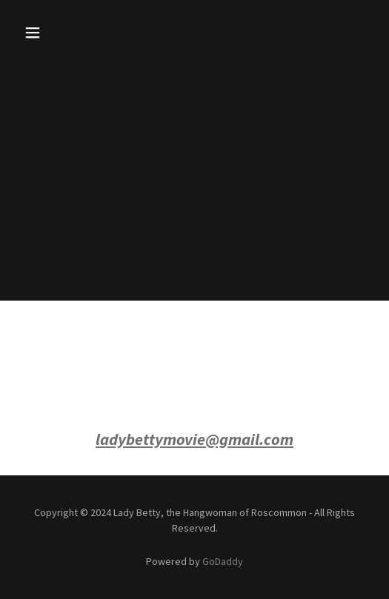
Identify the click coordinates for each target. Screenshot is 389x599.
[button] (44, 32)
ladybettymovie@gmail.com (194, 439)
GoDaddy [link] (222, 561)
